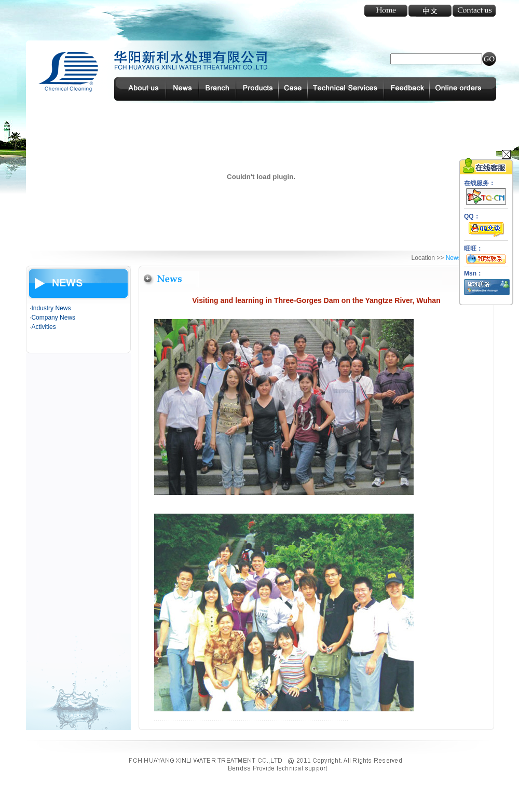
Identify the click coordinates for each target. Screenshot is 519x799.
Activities (43, 326)
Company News (53, 317)
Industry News (51, 308)
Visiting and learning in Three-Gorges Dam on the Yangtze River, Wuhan (316, 300)
